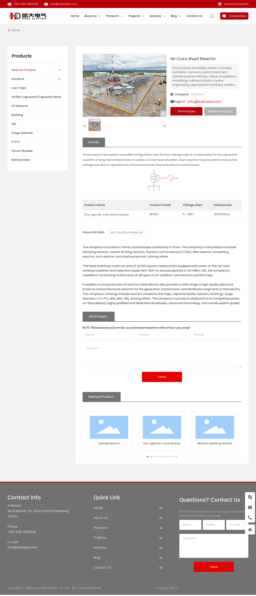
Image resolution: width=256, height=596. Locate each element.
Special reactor (109, 459)
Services (100, 563)
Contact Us (102, 583)
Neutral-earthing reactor (214, 459)
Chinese (230, 4)
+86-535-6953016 (26, 4)
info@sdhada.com (63, 4)
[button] (147, 472)
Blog (97, 573)
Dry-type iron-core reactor (162, 459)
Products (197, 110)
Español (242, 4)
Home (98, 523)
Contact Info (24, 513)
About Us (101, 533)
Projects (100, 553)
